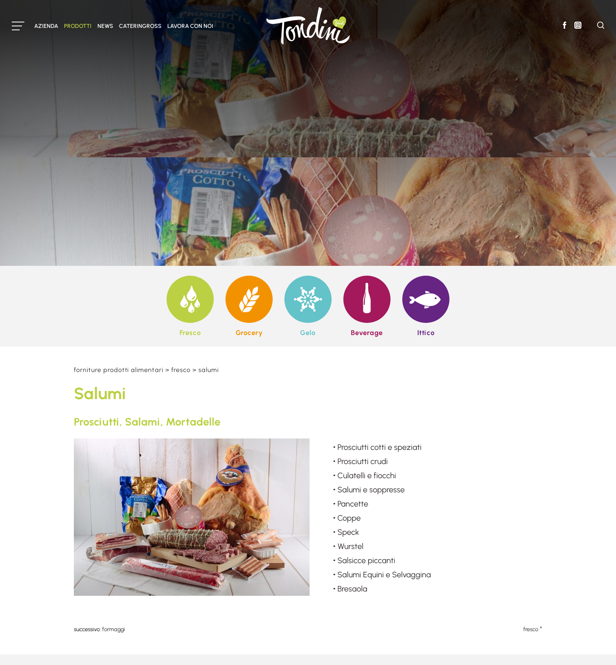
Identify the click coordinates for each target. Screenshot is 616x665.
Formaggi (113, 629)
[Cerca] (600, 26)
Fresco (181, 370)
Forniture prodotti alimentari (118, 370)
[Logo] (308, 25)
